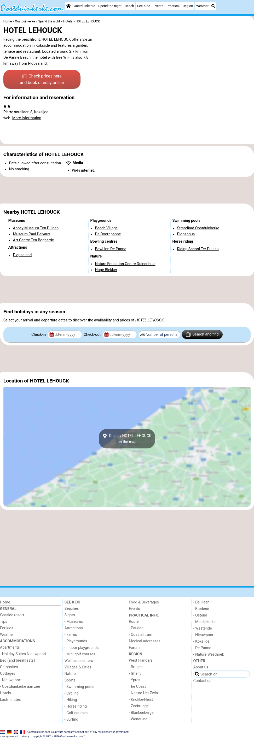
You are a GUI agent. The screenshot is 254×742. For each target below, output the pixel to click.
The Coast (137, 686)
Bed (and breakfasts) (17, 660)
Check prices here (42, 80)
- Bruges (135, 667)
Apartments (10, 647)
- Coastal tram (140, 634)
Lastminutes (10, 699)
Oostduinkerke (84, 6)
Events (158, 6)
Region (188, 6)
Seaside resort (12, 615)
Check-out (92, 334)
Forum (134, 647)
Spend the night (110, 6)
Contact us (202, 681)
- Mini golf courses (80, 654)
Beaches (72, 608)
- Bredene (201, 609)
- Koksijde (201, 641)
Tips (3, 621)
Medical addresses (144, 641)
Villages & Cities (78, 667)
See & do (143, 6)
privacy (25, 736)
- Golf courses (76, 713)
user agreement (9, 736)
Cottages (7, 673)
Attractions (74, 628)
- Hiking (71, 700)
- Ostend (200, 615)
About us (200, 667)
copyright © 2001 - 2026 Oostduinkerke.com (57, 736)
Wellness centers (79, 661)
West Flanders (141, 660)
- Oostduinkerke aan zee (20, 686)
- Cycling (72, 693)
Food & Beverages (144, 602)
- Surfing (71, 719)
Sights (70, 615)
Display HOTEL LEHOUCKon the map (127, 438)
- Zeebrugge (139, 706)
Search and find (202, 334)
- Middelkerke (204, 622)
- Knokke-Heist (141, 699)
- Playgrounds (76, 641)
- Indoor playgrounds (82, 647)
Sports (70, 680)
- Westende (202, 628)
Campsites (9, 667)
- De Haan (201, 602)
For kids (6, 628)
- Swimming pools (79, 687)
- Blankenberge (141, 712)
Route (133, 621)
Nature (70, 674)
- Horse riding (76, 706)
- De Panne (202, 648)
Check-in (39, 334)
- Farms (71, 634)
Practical (173, 6)
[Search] (213, 6)
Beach (129, 6)
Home (5, 602)
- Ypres (134, 680)
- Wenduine (138, 719)
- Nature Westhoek (208, 654)
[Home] (68, 6)
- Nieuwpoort (10, 680)
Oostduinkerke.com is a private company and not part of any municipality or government (78, 731)
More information (26, 118)
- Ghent (135, 673)
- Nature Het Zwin (143, 693)
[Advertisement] (127, 190)
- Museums (74, 621)
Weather (202, 6)
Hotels (5, 693)
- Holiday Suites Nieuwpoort (23, 654)
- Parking (136, 628)
